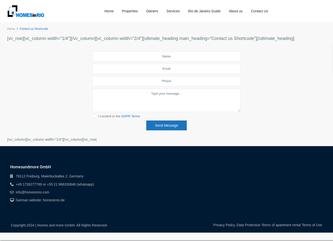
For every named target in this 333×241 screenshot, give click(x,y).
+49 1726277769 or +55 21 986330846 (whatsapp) (55, 184)
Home (109, 11)
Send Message (166, 125)
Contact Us (259, 11)
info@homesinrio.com (32, 192)
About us (236, 11)
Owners (152, 11)
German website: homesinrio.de (40, 200)
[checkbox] (94, 116)
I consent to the (119, 116)
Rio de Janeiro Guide (204, 11)
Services (173, 11)
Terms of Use (312, 225)
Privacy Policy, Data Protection (236, 225)
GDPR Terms (130, 116)
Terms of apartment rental (281, 225)
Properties (130, 11)
